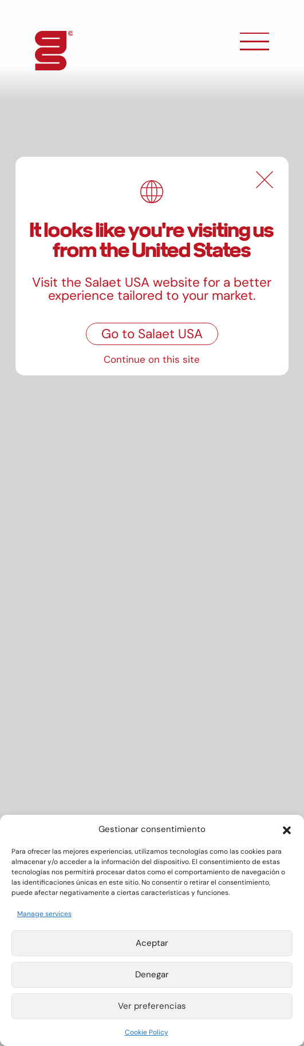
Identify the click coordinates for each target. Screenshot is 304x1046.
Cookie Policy (146, 1032)
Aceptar (152, 943)
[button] (287, 829)
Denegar (152, 974)
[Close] (264, 179)
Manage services (44, 913)
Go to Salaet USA (152, 334)
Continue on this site (152, 359)
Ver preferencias (152, 1006)
